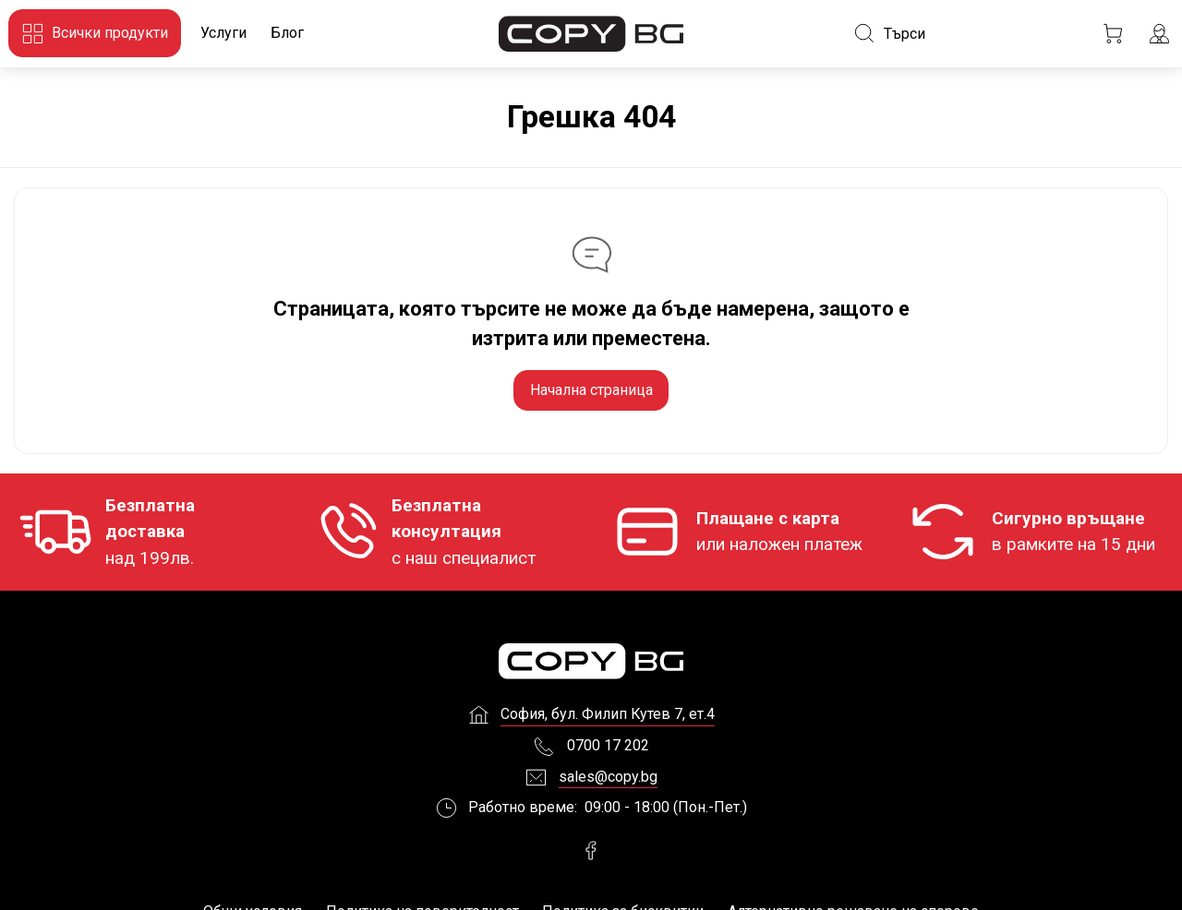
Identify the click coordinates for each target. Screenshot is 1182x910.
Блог (287, 33)
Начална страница (591, 390)
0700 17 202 (608, 751)
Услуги (223, 33)
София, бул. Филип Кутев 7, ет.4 (608, 721)
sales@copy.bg (608, 783)
